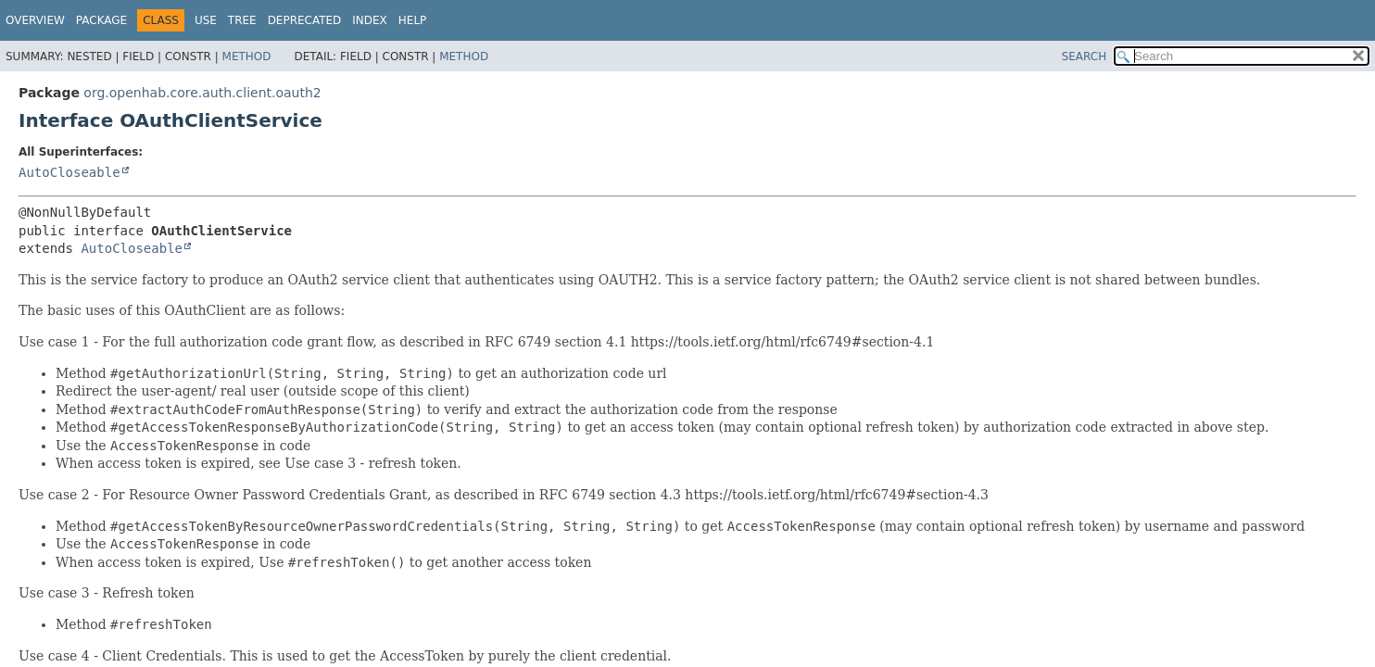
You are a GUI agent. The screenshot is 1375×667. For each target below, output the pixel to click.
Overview (35, 20)
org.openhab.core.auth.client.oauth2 (202, 92)
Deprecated (305, 20)
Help (412, 20)
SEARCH (1084, 56)
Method (246, 56)
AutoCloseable (69, 172)
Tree (242, 20)
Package (101, 20)
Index (369, 20)
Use (206, 20)
